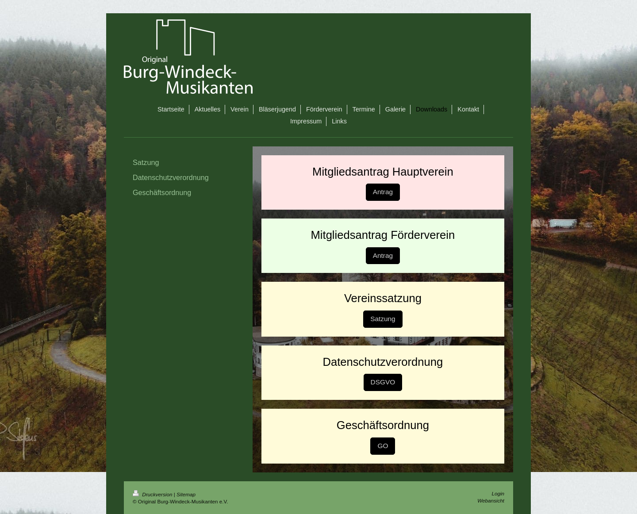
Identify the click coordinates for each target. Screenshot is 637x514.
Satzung (382, 318)
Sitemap (186, 494)
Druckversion (153, 494)
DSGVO (383, 382)
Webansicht (490, 500)
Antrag (383, 192)
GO (382, 445)
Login (497, 493)
